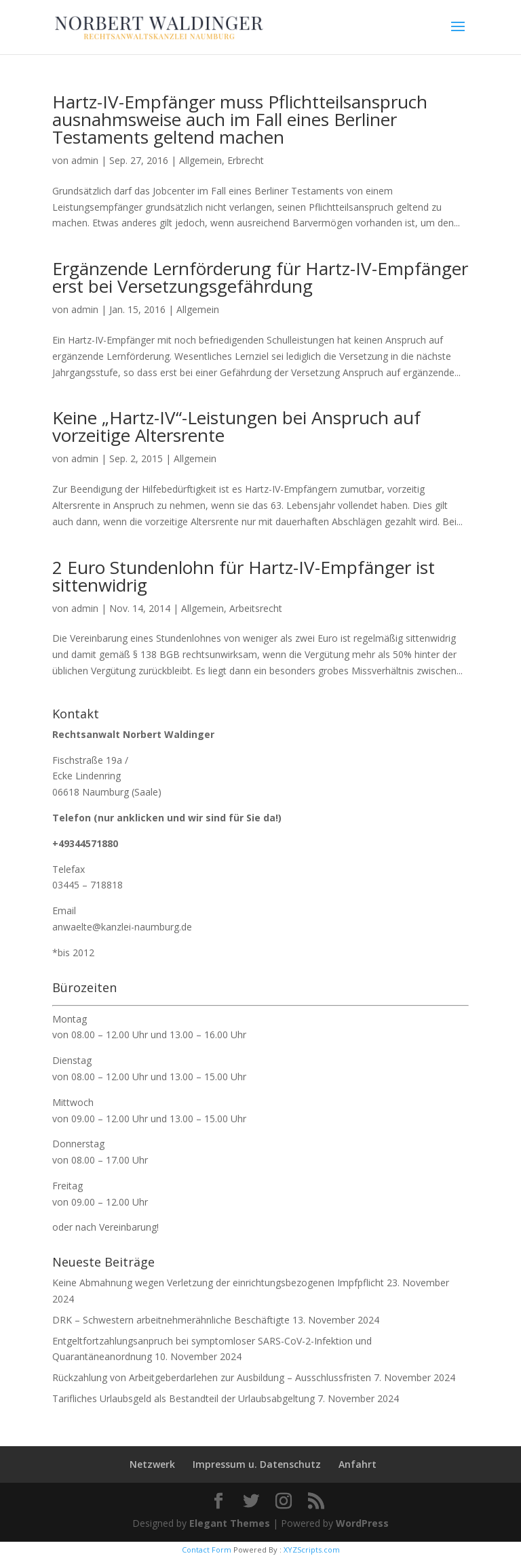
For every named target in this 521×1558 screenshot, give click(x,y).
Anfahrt (358, 1464)
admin (84, 160)
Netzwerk (152, 1464)
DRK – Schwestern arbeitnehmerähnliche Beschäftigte (171, 1319)
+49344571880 (85, 843)
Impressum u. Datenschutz (257, 1464)
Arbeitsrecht (255, 608)
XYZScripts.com (312, 1549)
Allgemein (200, 160)
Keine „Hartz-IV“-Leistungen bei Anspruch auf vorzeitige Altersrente (236, 426)
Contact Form (206, 1549)
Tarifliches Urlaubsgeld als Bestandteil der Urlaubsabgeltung (183, 1398)
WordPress (362, 1523)
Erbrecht (245, 160)
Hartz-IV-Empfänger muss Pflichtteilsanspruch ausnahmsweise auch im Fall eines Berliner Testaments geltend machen (239, 119)
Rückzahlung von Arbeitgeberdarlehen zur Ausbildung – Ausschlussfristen (211, 1377)
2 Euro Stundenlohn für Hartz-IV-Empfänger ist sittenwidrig (243, 576)
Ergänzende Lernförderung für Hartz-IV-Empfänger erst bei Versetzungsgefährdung (260, 277)
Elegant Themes (229, 1523)
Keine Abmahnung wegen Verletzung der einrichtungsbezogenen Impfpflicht (218, 1282)
